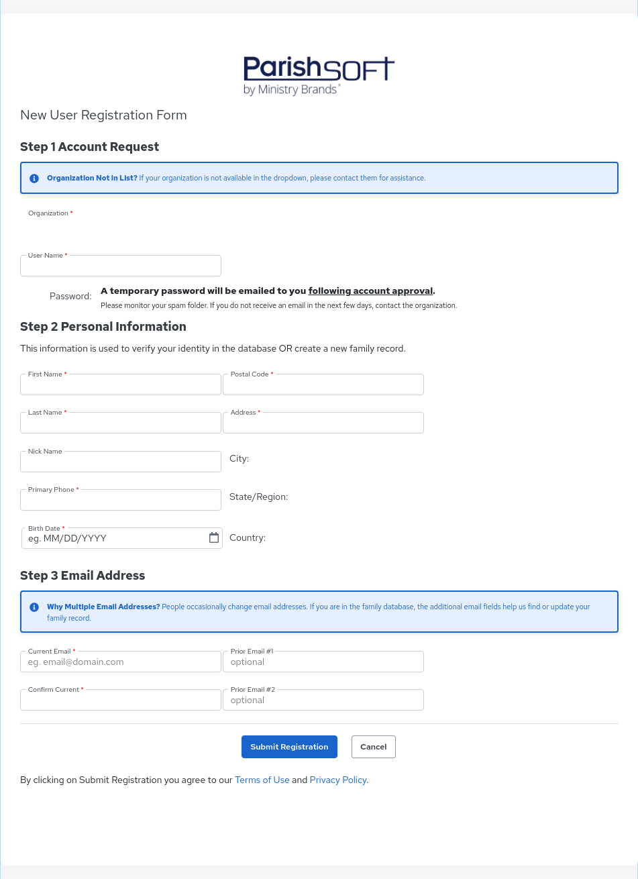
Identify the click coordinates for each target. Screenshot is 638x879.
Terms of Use (262, 780)
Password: (72, 296)
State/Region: (258, 496)
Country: (247, 537)
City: (239, 458)
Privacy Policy (338, 780)
